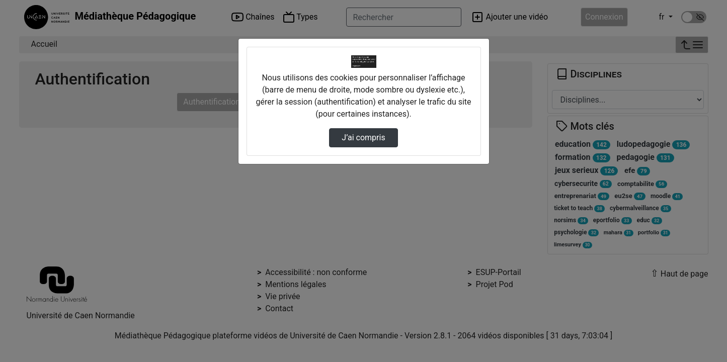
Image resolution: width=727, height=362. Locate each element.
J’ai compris (363, 137)
